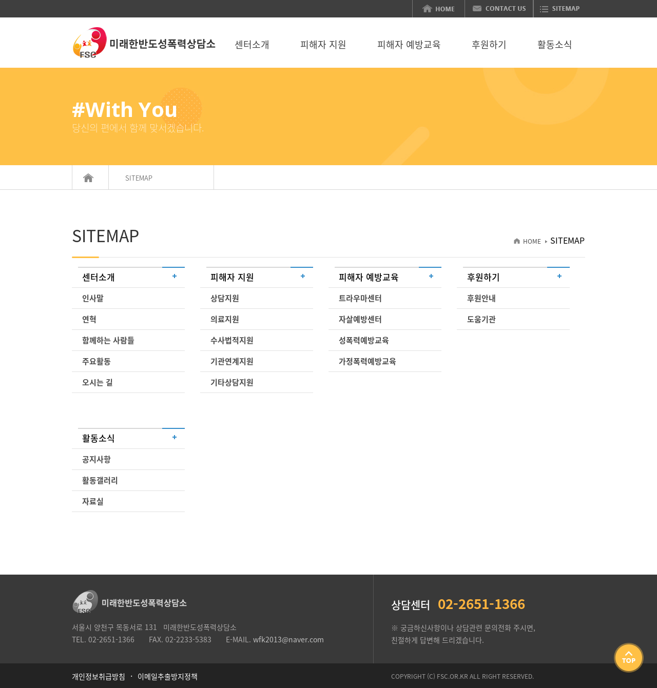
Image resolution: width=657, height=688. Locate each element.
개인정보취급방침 (98, 676)
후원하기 (489, 45)
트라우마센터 (360, 298)
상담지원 (224, 298)
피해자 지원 (323, 45)
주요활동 (96, 361)
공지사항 (96, 459)
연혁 (89, 319)
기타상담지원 (232, 382)
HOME (528, 241)
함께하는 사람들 (108, 340)
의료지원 (224, 319)
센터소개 (252, 45)
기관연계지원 (232, 361)
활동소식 (554, 45)
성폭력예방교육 (364, 340)
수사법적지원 (232, 340)
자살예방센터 (360, 319)
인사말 (93, 298)
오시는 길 (97, 382)
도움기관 (481, 319)
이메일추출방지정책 (168, 676)
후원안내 (481, 298)
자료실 (93, 501)
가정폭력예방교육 (367, 361)
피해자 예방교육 (409, 45)
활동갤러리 (100, 480)
